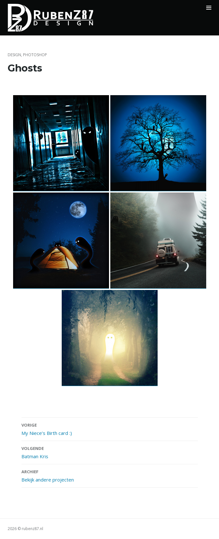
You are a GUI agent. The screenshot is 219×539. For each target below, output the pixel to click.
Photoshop (35, 54)
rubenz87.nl (32, 528)
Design (14, 54)
